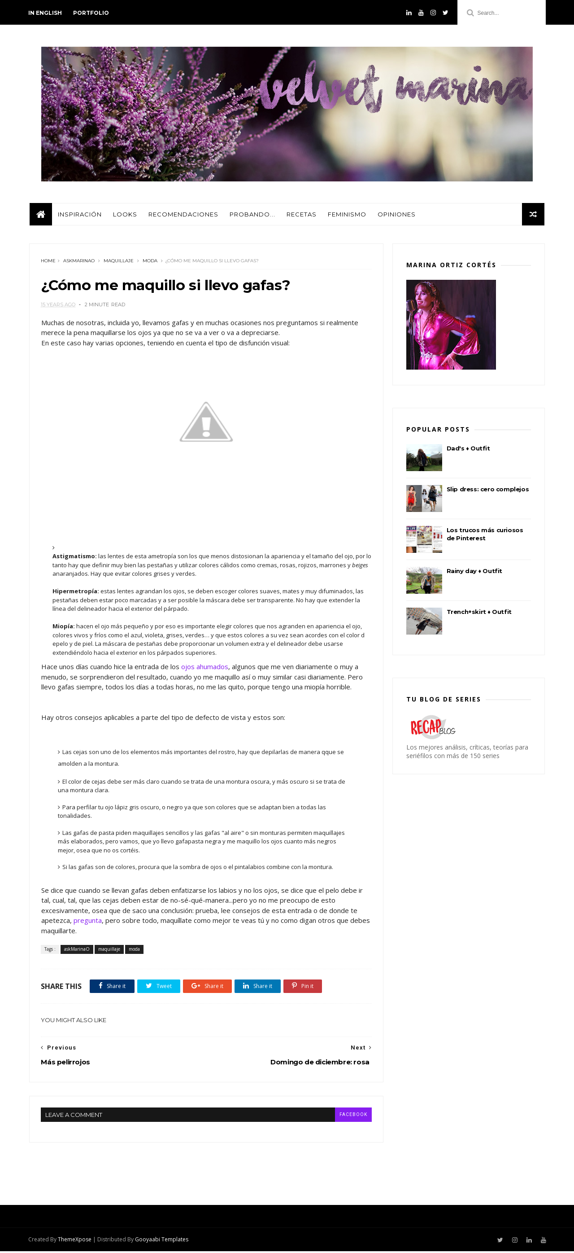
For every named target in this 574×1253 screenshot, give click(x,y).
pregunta (87, 922)
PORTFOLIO (92, 12)
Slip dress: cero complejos (488, 490)
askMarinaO (79, 262)
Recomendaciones (183, 215)
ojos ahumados (204, 668)
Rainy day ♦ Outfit (474, 572)
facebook (347, 1115)
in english (46, 12)
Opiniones (396, 215)
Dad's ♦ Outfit (468, 449)
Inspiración (79, 215)
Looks (125, 215)
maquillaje (119, 262)
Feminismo (346, 215)
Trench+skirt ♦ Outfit (479, 613)
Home (48, 262)
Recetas (301, 215)
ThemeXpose (75, 1241)
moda (150, 262)
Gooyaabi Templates (162, 1241)
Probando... (252, 215)
